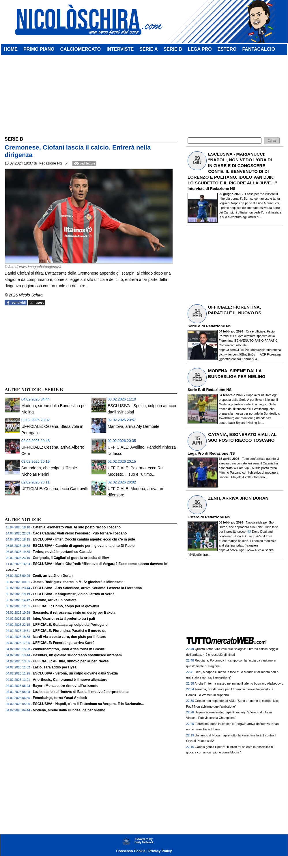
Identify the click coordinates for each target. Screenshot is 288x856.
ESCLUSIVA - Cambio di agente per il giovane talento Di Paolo (84, 546)
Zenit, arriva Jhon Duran (53, 576)
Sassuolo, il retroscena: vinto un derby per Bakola (74, 613)
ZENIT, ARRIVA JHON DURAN (238, 498)
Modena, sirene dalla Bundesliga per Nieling (69, 710)
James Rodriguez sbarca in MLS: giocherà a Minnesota (78, 582)
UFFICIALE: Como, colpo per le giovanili (66, 606)
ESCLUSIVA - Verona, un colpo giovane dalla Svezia (75, 673)
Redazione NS (222, 188)
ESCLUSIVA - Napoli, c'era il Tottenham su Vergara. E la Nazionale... (88, 704)
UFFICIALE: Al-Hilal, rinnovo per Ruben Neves (71, 661)
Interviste (196, 188)
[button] (272, 140)
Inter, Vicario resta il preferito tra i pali (64, 619)
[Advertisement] (48, 345)
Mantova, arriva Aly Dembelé (133, 426)
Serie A (194, 326)
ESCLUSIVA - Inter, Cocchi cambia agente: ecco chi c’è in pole (84, 539)
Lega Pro (196, 453)
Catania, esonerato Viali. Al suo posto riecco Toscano (77, 527)
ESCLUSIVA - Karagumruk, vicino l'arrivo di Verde (74, 594)
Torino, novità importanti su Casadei (63, 552)
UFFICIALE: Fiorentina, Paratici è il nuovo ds (69, 631)
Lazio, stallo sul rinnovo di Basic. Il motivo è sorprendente (81, 692)
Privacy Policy (160, 851)
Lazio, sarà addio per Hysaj (55, 667)
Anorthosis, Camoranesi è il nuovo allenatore (70, 680)
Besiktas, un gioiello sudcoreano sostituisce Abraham (77, 655)
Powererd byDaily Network (144, 841)
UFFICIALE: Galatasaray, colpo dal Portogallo (70, 625)
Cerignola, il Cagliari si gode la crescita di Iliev (71, 558)
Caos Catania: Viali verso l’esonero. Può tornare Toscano (80, 533)
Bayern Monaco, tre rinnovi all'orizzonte (65, 686)
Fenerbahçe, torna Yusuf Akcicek (60, 698)
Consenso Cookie (130, 851)
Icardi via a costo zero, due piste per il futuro (69, 637)
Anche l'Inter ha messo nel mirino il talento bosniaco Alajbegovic (239, 683)
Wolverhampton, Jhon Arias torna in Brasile (69, 649)
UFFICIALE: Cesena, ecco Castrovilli (54, 488)
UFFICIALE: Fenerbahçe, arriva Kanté (63, 643)
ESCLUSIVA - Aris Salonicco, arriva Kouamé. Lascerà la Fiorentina (87, 588)
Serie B (194, 390)
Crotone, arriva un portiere (54, 600)
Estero (193, 517)
